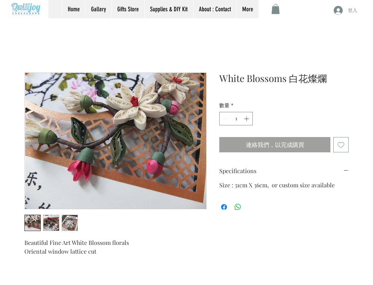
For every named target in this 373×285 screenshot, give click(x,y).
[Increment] (247, 118)
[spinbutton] (236, 118)
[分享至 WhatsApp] (237, 207)
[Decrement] (224, 118)
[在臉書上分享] (224, 207)
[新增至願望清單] (341, 144)
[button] (275, 9)
